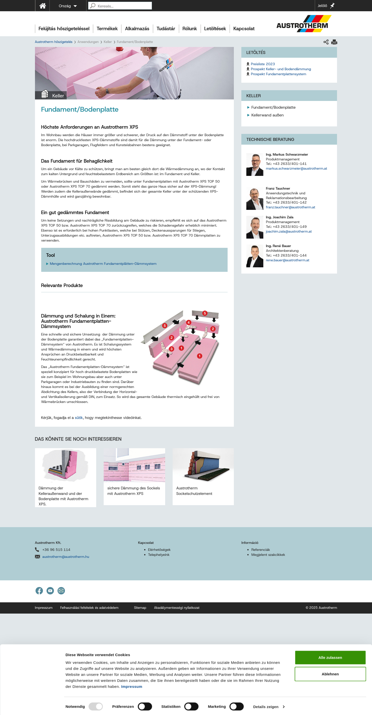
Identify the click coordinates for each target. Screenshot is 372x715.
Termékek (107, 28)
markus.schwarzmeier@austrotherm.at (296, 168)
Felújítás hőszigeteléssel (64, 28)
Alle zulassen (330, 656)
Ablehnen (330, 672)
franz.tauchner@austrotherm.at (290, 207)
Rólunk (190, 28)
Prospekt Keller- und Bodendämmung (281, 69)
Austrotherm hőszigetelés (53, 42)
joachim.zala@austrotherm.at (289, 231)
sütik (79, 519)
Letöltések (215, 28)
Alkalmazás (137, 28)
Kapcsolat (244, 28)
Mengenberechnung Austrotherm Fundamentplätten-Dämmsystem (103, 263)
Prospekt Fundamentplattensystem (278, 74)
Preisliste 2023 (263, 64)
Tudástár (166, 28)
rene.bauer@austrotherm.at (287, 260)
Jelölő (322, 5)
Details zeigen (265, 705)
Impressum (131, 685)
